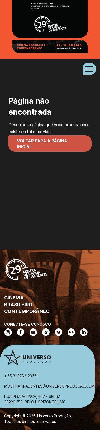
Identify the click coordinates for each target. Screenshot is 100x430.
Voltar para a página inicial (42, 143)
